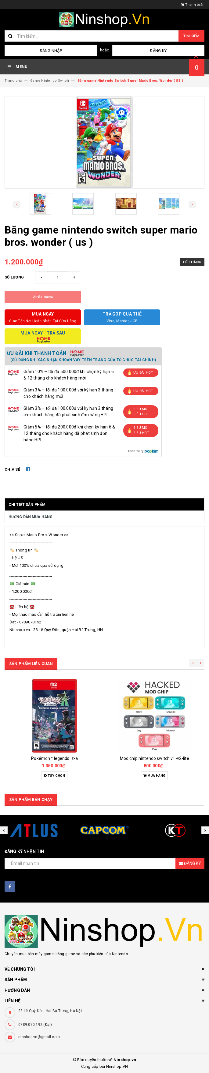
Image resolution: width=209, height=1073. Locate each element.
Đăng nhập (51, 50)
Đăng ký (158, 50)
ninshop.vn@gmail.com (39, 1037)
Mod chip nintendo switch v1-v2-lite (154, 758)
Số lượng (14, 277)
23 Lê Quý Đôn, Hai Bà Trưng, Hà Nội (50, 1011)
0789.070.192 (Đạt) (35, 1025)
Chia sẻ (12, 469)
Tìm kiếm (191, 36)
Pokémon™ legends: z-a (54, 758)
